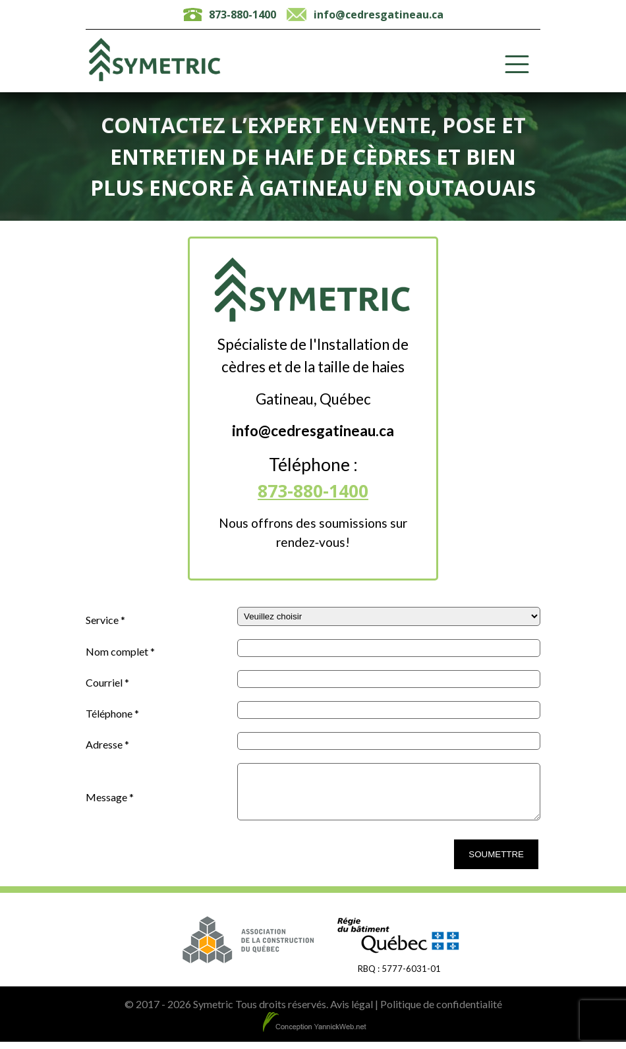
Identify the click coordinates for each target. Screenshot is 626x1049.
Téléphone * (112, 713)
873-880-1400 (242, 14)
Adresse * (107, 744)
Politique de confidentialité (441, 1011)
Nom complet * (120, 651)
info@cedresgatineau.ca (378, 14)
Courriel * (107, 682)
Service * (105, 619)
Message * (110, 801)
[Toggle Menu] (517, 64)
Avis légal (351, 1011)
